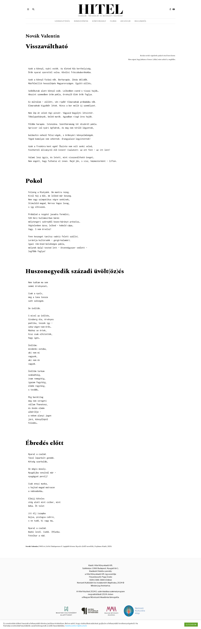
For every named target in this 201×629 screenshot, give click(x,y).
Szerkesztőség (62, 21)
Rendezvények (81, 21)
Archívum (125, 21)
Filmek (113, 21)
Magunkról (140, 21)
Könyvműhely (99, 21)
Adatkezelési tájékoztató (76, 626)
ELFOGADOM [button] (191, 624)
